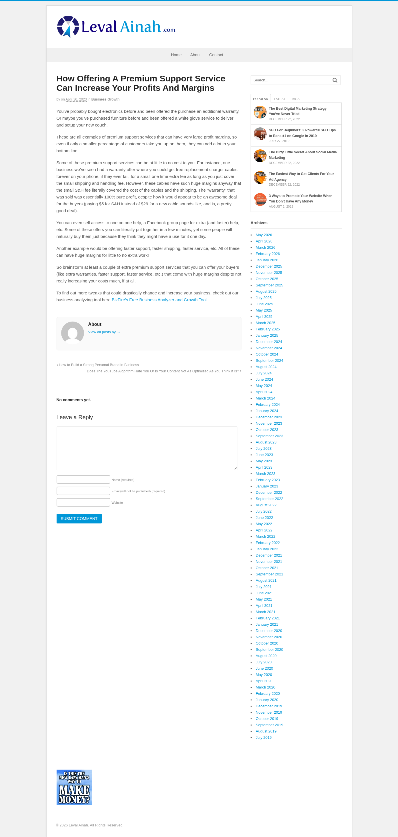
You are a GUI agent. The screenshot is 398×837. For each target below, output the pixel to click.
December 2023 (269, 417)
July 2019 (264, 737)
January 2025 (267, 335)
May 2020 (264, 675)
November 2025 (269, 272)
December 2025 (269, 266)
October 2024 (267, 354)
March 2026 (265, 247)
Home (176, 55)
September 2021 (269, 574)
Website (117, 502)
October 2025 (267, 279)
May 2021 (264, 599)
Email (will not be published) (138, 491)
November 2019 (269, 712)
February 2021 (268, 618)
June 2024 (264, 379)
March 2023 (265, 473)
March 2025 (265, 323)
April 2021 (264, 605)
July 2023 (264, 448)
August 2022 (266, 505)
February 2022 (268, 543)
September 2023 (269, 436)
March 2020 (265, 687)
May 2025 (264, 310)
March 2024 (265, 398)
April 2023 (264, 467)
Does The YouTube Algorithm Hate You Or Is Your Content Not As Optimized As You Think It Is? (164, 371)
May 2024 (264, 386)
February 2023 (268, 480)
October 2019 (267, 718)
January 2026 (267, 260)
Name (123, 479)
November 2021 (269, 561)
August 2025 (266, 291)
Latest (280, 99)
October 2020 (267, 643)
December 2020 (269, 631)
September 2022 (269, 499)
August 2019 (266, 731)
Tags (295, 99)
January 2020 (267, 700)
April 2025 (264, 316)
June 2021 (264, 593)
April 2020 (264, 681)
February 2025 (268, 329)
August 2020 (266, 656)
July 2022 (264, 511)
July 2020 (264, 662)
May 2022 (264, 524)
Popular (260, 99)
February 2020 (268, 693)
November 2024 (269, 348)
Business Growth (105, 99)
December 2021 (269, 555)
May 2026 (264, 235)
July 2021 (264, 587)
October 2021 (267, 568)
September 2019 (269, 725)
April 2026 (264, 241)
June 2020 (264, 668)
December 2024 (269, 342)
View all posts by (104, 332)
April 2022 (264, 530)
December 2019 (269, 706)
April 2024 (264, 392)
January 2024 (267, 411)
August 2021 (266, 580)
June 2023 (264, 455)
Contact (216, 55)
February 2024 (268, 404)
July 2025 (264, 298)
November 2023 (269, 423)
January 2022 (267, 549)
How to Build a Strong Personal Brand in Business (98, 365)
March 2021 (265, 612)
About (195, 55)
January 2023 (267, 486)
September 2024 (269, 360)
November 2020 (269, 637)
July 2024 (264, 373)
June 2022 (264, 517)
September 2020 (269, 649)
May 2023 (264, 461)
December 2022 (269, 492)
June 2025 (264, 304)
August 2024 (266, 367)
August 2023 (266, 442)
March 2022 (265, 536)
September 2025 (269, 285)
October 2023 (267, 429)
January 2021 (267, 624)
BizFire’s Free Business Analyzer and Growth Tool (159, 299)
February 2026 (268, 254)
